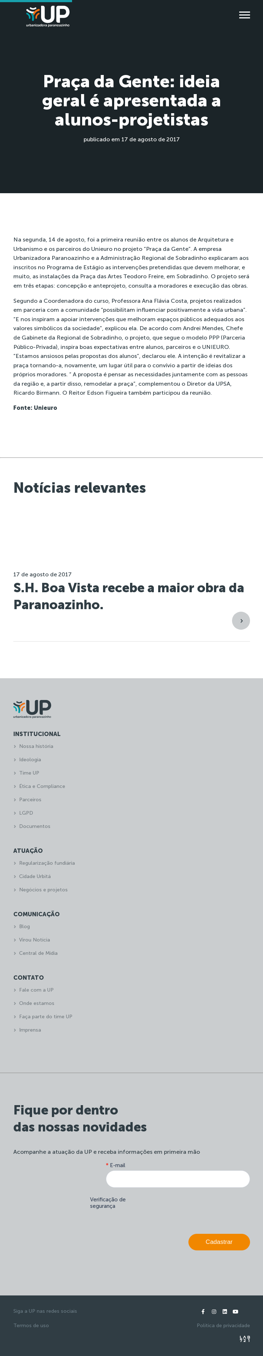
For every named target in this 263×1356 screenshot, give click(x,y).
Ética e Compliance (42, 786)
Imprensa (30, 1030)
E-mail (115, 1165)
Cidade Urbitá (35, 876)
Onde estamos (36, 1003)
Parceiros (30, 800)
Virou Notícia (34, 940)
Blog (24, 926)
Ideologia (30, 760)
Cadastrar (219, 1241)
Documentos (34, 826)
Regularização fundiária (47, 863)
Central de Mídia (38, 953)
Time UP (29, 773)
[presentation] (195, 1209)
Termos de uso (31, 1325)
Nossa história (36, 746)
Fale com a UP (36, 990)
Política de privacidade (223, 1325)
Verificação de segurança (108, 1202)
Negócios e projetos (43, 890)
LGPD (26, 813)
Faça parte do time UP (45, 1017)
